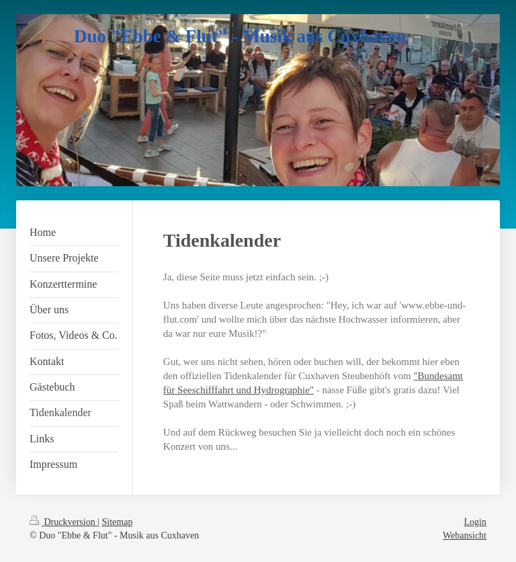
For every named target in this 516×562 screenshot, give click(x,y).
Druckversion (63, 522)
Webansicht (464, 535)
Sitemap (117, 522)
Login (475, 522)
